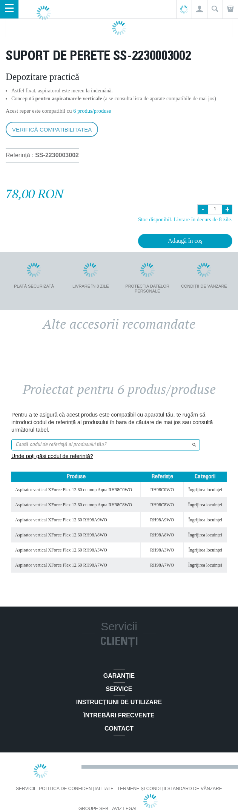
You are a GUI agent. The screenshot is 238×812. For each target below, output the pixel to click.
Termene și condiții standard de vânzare (169, 788)
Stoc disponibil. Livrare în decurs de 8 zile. (185, 219)
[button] (199, 9)
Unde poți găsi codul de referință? (52, 456)
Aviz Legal (125, 808)
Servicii (25, 788)
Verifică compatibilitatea (52, 129)
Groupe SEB (93, 808)
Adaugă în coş (185, 240)
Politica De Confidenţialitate (76, 788)
